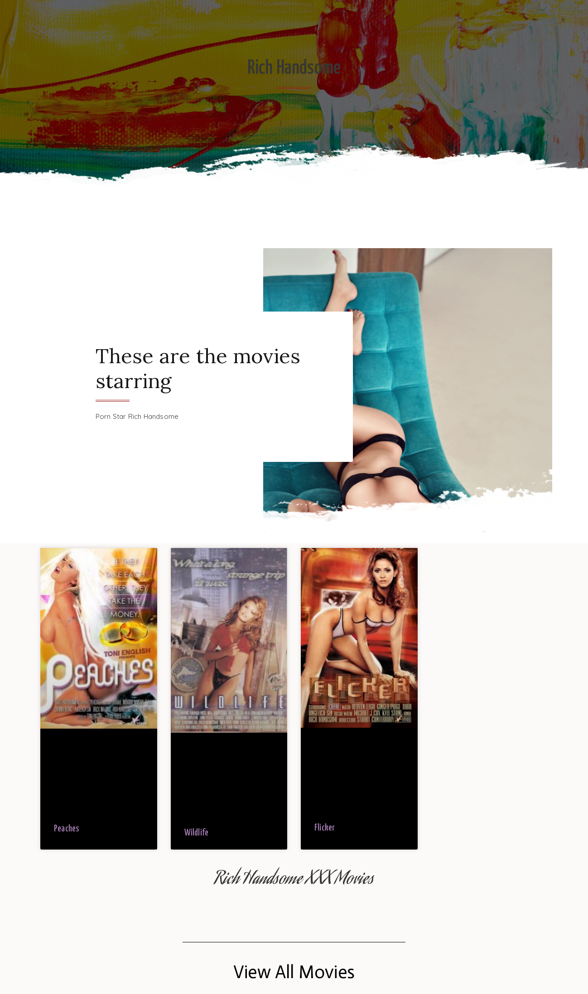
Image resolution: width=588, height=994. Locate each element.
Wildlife (196, 833)
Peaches (66, 829)
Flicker (324, 828)
